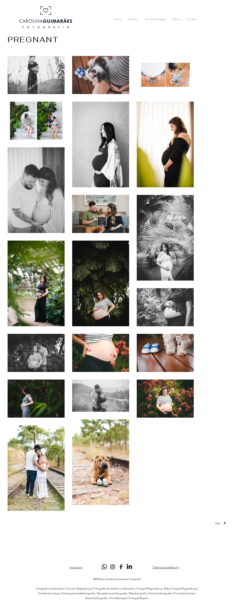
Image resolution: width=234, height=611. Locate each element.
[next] (220, 523)
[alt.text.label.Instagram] (112, 567)
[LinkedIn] (129, 567)
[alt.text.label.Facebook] (121, 567)
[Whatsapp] (104, 567)
